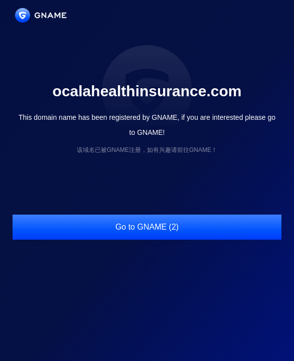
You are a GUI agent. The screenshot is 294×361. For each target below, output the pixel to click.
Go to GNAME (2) (147, 227)
